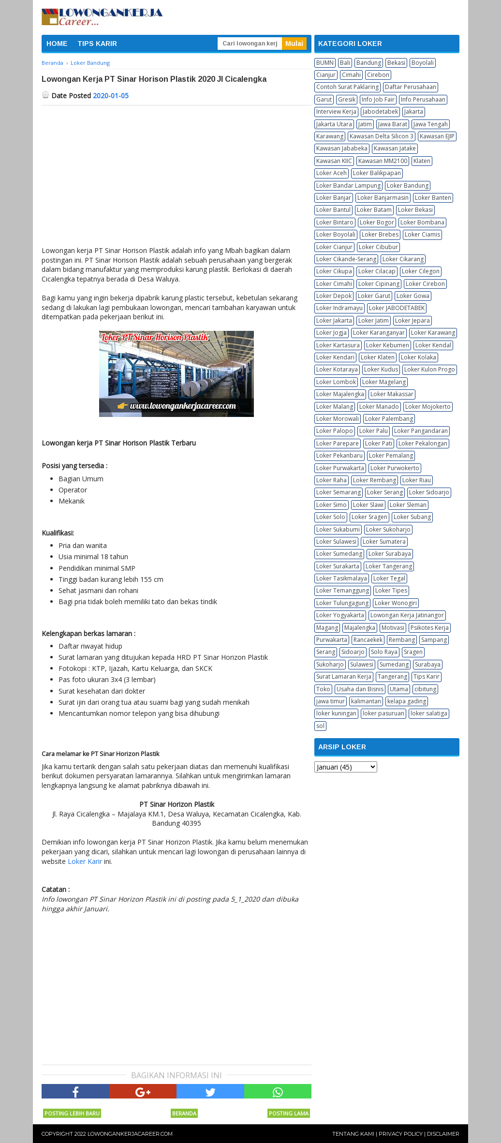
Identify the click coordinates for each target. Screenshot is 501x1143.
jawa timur (330, 701)
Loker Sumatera (384, 541)
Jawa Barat (392, 124)
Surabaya (428, 664)
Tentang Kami (353, 1133)
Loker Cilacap (377, 271)
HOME (57, 43)
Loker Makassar (391, 394)
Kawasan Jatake (395, 148)
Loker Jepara (412, 320)
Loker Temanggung (342, 590)
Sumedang (394, 664)
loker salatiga (429, 713)
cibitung (425, 689)
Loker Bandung (407, 185)
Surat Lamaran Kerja (343, 676)
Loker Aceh (331, 173)
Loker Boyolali (335, 234)
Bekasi (396, 63)
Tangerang (392, 676)
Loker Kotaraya (337, 369)
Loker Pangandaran (421, 431)
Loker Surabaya (389, 553)
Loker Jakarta (334, 320)
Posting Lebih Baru (72, 1113)
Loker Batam (374, 210)
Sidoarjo (353, 652)
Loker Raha (331, 480)
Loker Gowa (413, 296)
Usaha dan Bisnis (360, 689)
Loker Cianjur (334, 247)
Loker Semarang (338, 492)
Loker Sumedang (339, 553)
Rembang (402, 640)
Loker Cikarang (403, 259)
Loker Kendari (335, 357)
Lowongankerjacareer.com (130, 1133)
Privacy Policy (401, 1133)
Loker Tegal (389, 578)
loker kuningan (336, 713)
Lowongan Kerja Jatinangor (407, 615)
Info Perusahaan (423, 99)
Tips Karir (426, 676)
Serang (325, 652)
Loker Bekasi (415, 210)
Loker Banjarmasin (383, 197)
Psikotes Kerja (430, 627)
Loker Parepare (337, 443)
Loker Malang (334, 406)
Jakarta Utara (334, 124)
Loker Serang (385, 492)
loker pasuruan (383, 713)
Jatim (365, 124)
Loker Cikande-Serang (346, 259)
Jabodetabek (380, 111)
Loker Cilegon (421, 271)
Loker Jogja (331, 332)
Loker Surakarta (337, 566)
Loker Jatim (373, 320)
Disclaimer (443, 1133)
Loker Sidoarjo (429, 492)
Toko (323, 689)
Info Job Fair (378, 99)
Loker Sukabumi (338, 529)
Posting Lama (289, 1113)
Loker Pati (378, 443)
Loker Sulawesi (336, 541)
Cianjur (326, 75)
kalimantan (366, 701)
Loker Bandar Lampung (348, 185)
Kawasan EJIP (437, 136)
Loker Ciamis (422, 234)
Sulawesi (361, 664)
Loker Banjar (333, 197)
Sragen (413, 652)
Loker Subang (412, 517)
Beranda (184, 1113)
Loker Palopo (334, 431)
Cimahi (351, 75)
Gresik (346, 99)
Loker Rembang (374, 480)
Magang (327, 627)
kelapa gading (406, 701)
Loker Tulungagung (342, 603)
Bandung (368, 63)
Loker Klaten (378, 357)
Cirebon (378, 75)
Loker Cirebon (425, 284)
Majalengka (359, 627)
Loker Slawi (368, 505)
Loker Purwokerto (394, 468)
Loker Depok (334, 296)
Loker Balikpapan (377, 173)
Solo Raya (384, 652)
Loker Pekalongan (422, 443)
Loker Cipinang (378, 284)
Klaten (421, 161)
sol (320, 726)
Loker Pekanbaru (339, 455)
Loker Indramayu (339, 308)
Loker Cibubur (378, 247)
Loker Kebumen (387, 345)
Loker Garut (374, 296)
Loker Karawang (433, 332)
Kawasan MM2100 (382, 161)
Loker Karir (85, 861)
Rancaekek (368, 640)
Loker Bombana (422, 222)
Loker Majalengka (340, 394)
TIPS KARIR (97, 43)
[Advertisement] (176, 178)
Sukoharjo (330, 664)
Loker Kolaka (418, 357)
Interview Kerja (336, 111)
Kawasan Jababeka (342, 148)
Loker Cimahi (334, 284)
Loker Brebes (380, 234)
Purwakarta (331, 640)
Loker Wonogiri (396, 603)
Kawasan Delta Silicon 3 (381, 136)
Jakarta (413, 111)
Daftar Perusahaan (410, 87)
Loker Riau (416, 480)
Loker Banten (433, 197)
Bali (345, 63)
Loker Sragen (369, 517)
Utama (399, 689)
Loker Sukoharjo (388, 529)
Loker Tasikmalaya (341, 578)
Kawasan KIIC (334, 161)
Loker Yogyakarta (340, 615)
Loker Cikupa (334, 271)
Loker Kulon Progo (429, 369)
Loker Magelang (384, 382)
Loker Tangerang (389, 566)
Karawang (329, 136)
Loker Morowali (337, 419)
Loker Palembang (389, 419)
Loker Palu (373, 431)
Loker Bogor (377, 222)
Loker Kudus (381, 369)
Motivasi (393, 627)
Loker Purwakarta (340, 468)
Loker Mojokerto (428, 406)
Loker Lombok (336, 382)
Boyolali (423, 63)
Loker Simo (331, 505)
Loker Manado (379, 406)
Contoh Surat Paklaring (347, 87)
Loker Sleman (408, 505)
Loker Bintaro (335, 222)
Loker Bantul (333, 210)
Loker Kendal (433, 345)
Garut (324, 99)
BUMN (325, 63)
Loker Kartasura (338, 345)
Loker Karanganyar (379, 332)
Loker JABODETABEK (397, 308)
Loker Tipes (391, 590)
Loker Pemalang (391, 455)
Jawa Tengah (430, 124)
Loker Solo (330, 517)
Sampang (434, 640)
